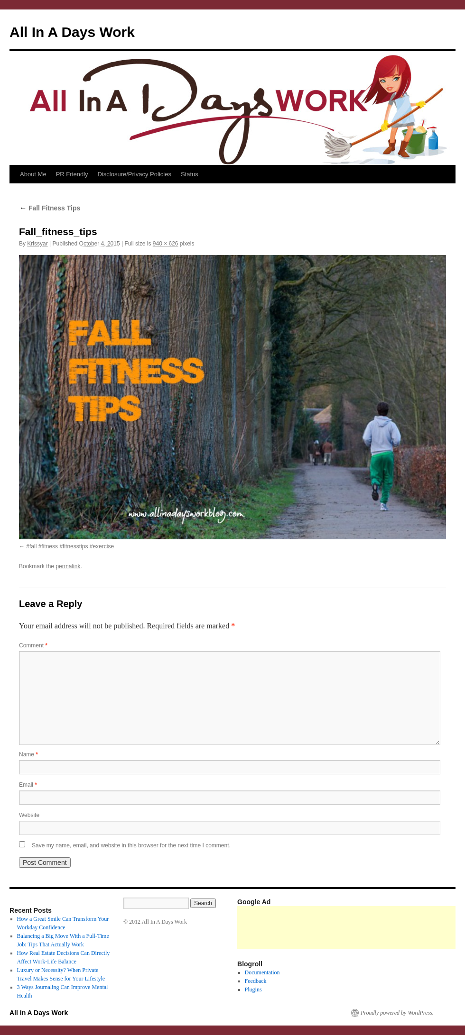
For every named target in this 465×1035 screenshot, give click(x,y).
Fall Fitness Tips (49, 208)
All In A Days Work (72, 32)
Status (189, 174)
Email (28, 784)
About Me (33, 174)
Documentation (262, 972)
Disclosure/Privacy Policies (134, 174)
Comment (33, 645)
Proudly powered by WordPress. (397, 1012)
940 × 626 (165, 243)
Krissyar (37, 243)
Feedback (256, 981)
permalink (68, 566)
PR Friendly (72, 174)
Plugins (253, 989)
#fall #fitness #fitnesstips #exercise (70, 546)
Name (28, 754)
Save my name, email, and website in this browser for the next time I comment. (131, 845)
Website (29, 815)
